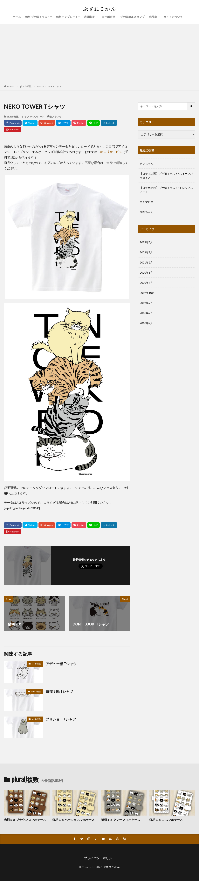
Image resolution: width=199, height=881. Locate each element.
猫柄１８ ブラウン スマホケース (25, 819)
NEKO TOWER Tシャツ (49, 86)
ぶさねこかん (111, 867)
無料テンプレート (67, 16)
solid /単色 (36, 664)
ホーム (17, 16)
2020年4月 (146, 282)
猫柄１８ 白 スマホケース (166, 819)
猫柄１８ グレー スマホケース (120, 819)
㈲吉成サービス (111, 152)
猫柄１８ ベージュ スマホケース (73, 819)
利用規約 (89, 16)
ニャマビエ (146, 202)
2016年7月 (146, 313)
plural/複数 (25, 86)
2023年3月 (146, 242)
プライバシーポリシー (99, 858)
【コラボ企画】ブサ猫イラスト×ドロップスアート (166, 189)
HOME (10, 86)
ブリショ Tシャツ (61, 719)
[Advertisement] (99, 53)
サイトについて (173, 16)
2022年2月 (146, 252)
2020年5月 (146, 272)
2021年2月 (146, 262)
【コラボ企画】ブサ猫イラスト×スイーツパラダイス (166, 175)
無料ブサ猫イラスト (37, 16)
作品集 (153, 16)
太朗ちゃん (146, 212)
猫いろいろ (55, 116)
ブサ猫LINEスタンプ (132, 16)
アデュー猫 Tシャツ (61, 664)
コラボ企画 (108, 16)
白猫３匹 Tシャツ (59, 691)
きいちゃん (146, 163)
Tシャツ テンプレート (32, 116)
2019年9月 (146, 302)
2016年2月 (146, 323)
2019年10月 (147, 292)
